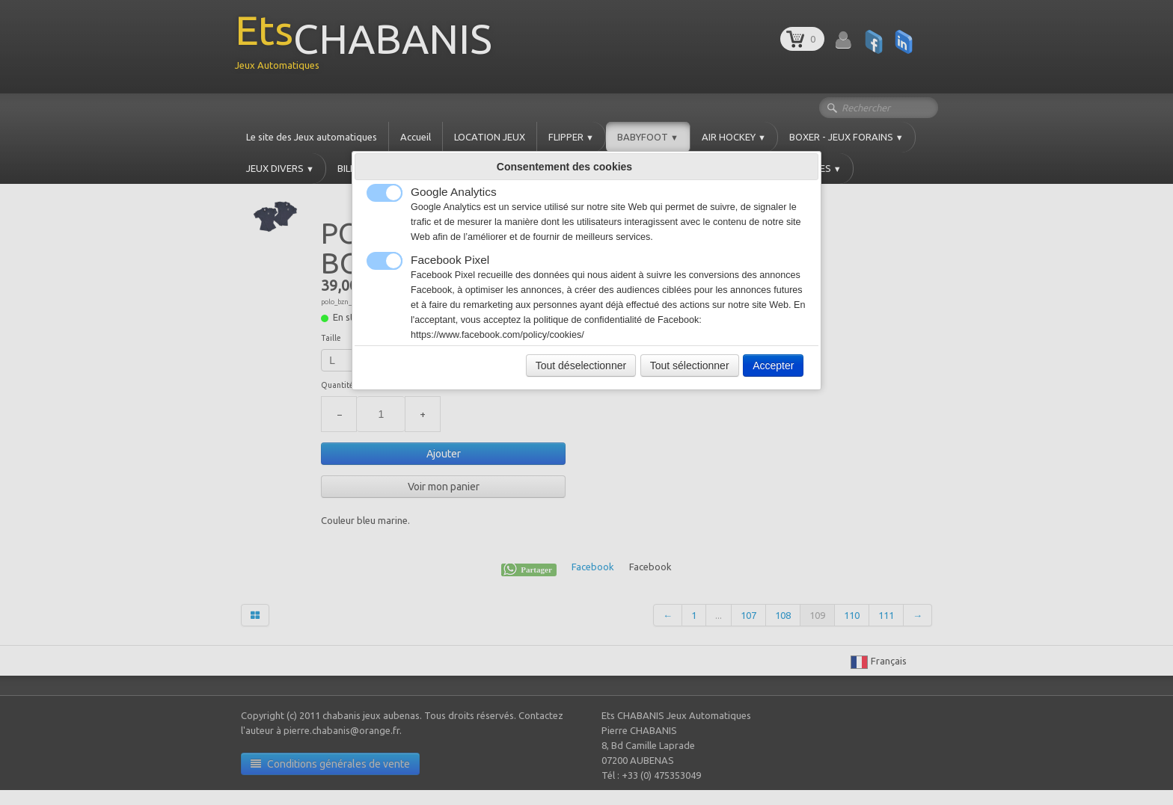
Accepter (773, 365)
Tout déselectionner (581, 365)
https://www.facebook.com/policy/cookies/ (497, 335)
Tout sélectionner (689, 365)
